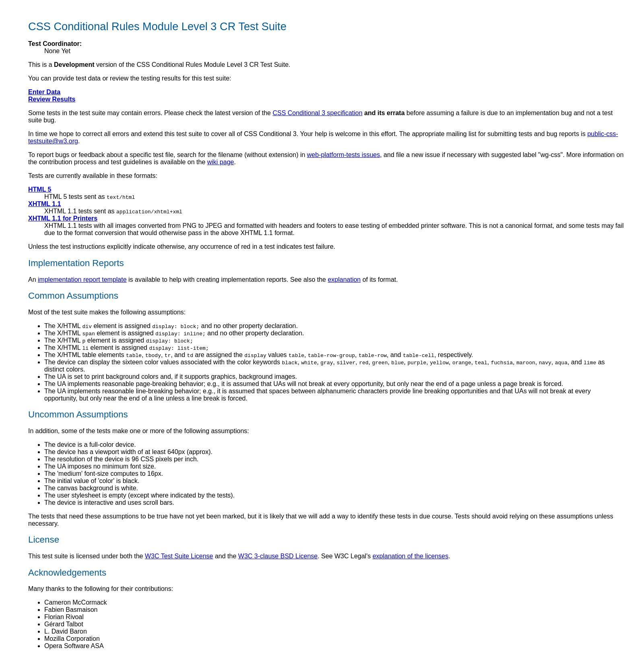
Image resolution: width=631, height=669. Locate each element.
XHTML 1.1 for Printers (62, 218)
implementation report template (82, 279)
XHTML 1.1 (44, 203)
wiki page (220, 162)
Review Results (51, 99)
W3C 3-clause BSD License (278, 556)
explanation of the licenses (411, 556)
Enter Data (44, 92)
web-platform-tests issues (343, 154)
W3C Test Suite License (179, 556)
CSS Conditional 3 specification (317, 112)
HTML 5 (39, 189)
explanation (344, 279)
